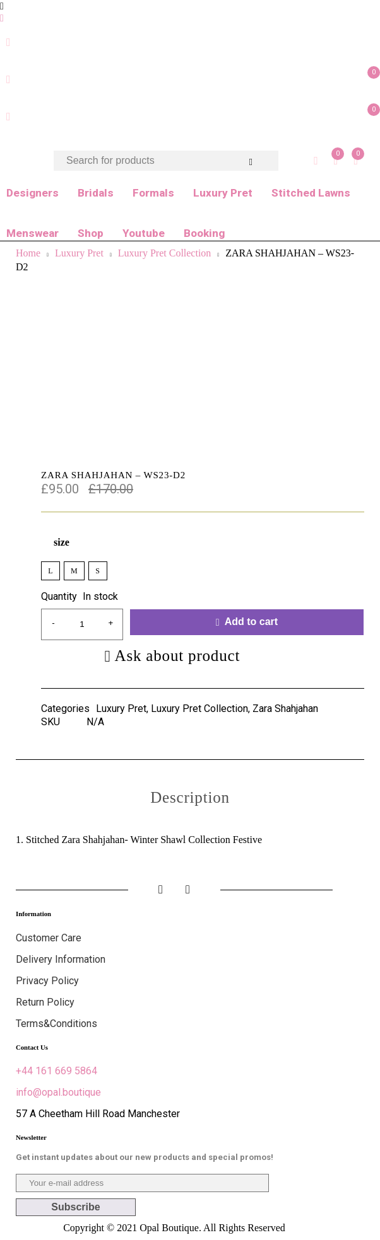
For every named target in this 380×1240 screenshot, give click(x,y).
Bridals (96, 193)
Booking (204, 233)
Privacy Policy (47, 981)
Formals (153, 193)
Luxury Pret (222, 193)
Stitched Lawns (310, 193)
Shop (91, 233)
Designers (32, 193)
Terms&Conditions (56, 1024)
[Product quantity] (82, 624)
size (61, 542)
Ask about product (177, 655)
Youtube (143, 233)
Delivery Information (60, 959)
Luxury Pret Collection (199, 709)
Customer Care (48, 938)
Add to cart (251, 621)
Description (190, 797)
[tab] (190, 797)
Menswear (32, 233)
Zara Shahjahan (285, 709)
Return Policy (45, 1002)
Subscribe (75, 1207)
